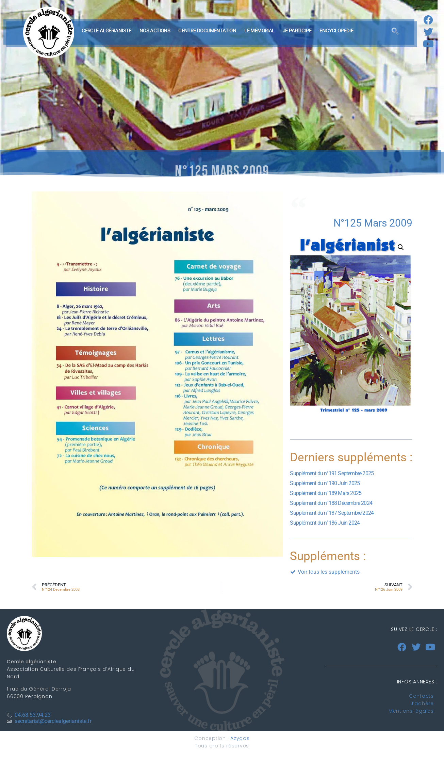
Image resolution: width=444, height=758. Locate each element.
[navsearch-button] (395, 32)
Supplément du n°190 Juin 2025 (325, 483)
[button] (401, 247)
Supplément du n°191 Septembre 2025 (332, 473)
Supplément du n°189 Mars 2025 (325, 493)
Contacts (421, 696)
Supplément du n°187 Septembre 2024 (332, 513)
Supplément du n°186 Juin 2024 (325, 523)
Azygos (240, 738)
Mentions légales (411, 711)
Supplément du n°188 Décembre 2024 (331, 503)
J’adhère (422, 703)
